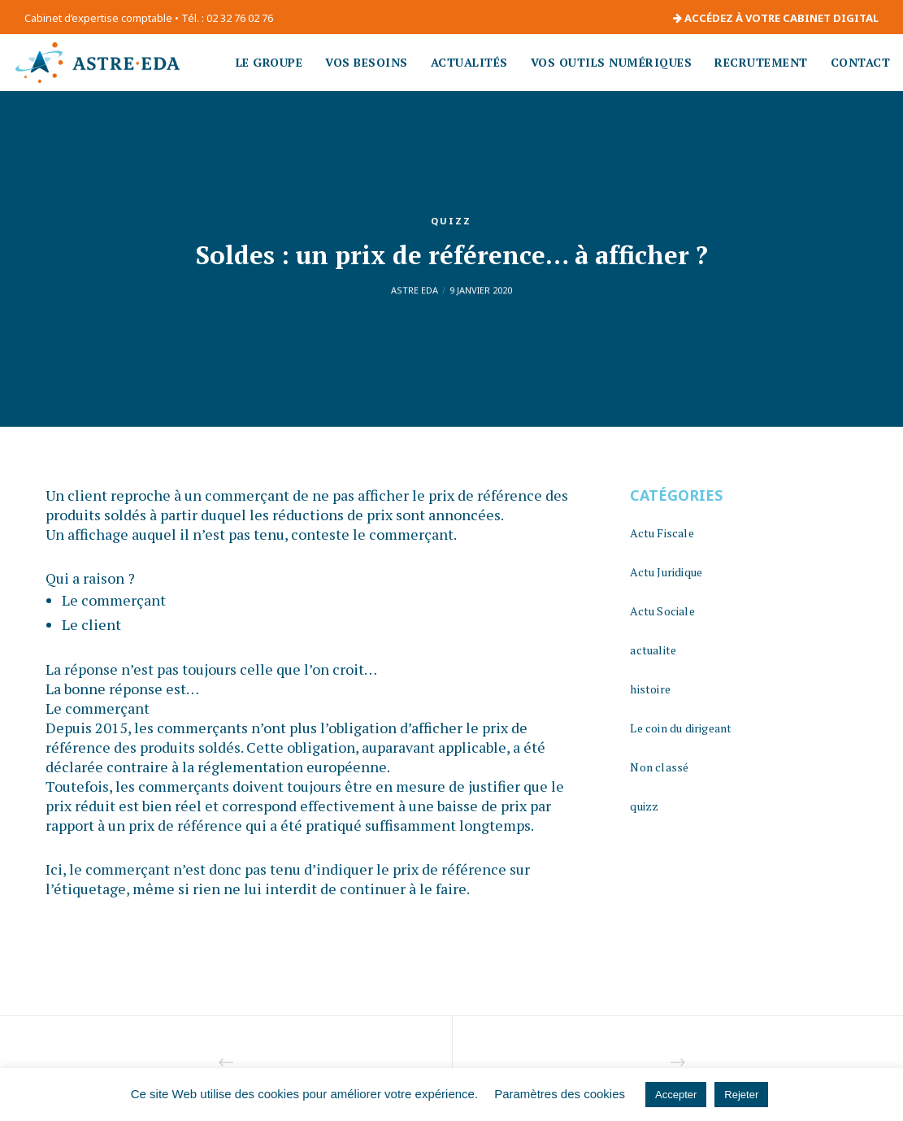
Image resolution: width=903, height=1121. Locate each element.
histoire (650, 689)
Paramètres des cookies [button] (559, 1094)
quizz (451, 221)
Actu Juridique (666, 572)
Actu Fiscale (661, 533)
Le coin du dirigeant (681, 728)
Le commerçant (114, 600)
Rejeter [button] (741, 1094)
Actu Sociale (662, 611)
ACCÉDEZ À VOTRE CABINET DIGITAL (776, 18)
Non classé (659, 767)
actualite (653, 650)
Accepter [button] (676, 1094)
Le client (91, 624)
